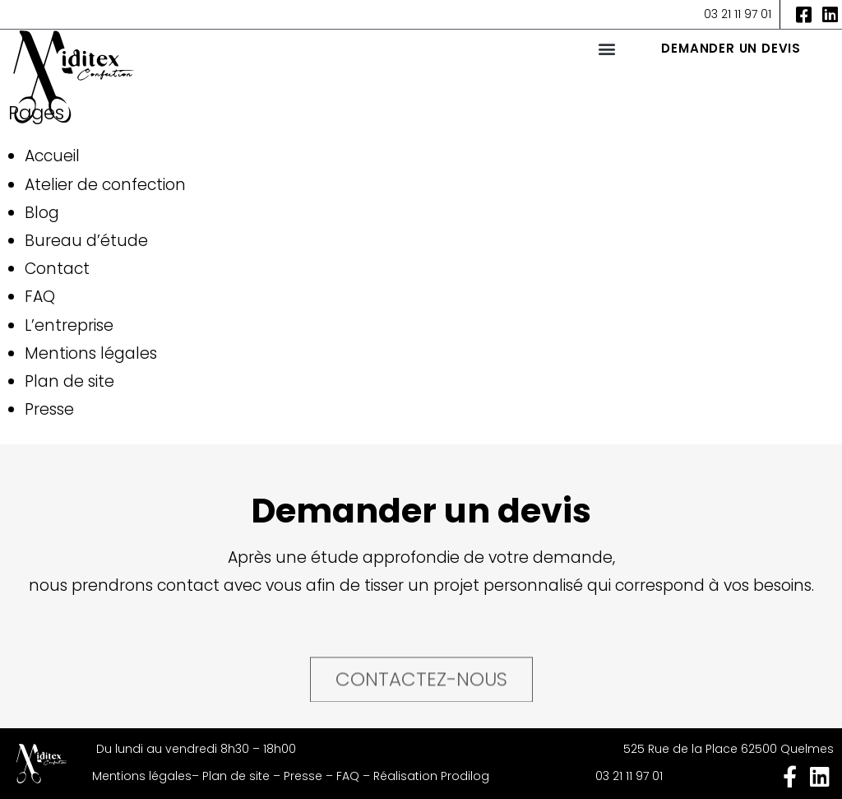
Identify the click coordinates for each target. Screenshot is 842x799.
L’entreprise (69, 325)
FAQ (40, 297)
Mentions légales (91, 353)
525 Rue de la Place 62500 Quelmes (728, 749)
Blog (42, 213)
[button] (606, 48)
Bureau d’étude (86, 241)
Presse (49, 409)
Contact (57, 269)
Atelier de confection (105, 185)
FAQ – (354, 776)
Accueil (52, 156)
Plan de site (69, 381)
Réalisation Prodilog (431, 776)
